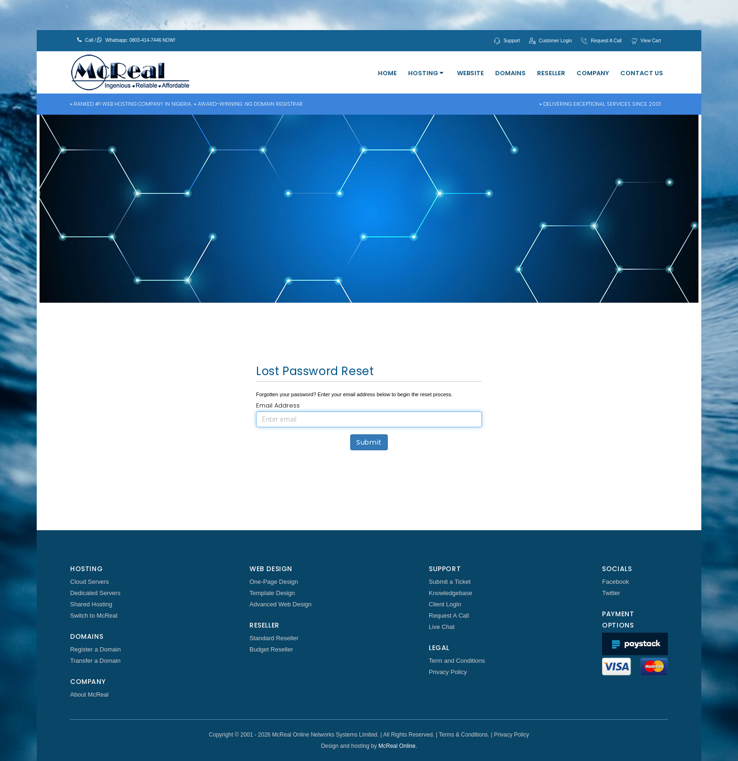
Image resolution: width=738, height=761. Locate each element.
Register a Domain (95, 649)
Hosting (425, 73)
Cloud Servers (89, 581)
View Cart (651, 40)
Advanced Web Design (280, 604)
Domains (510, 73)
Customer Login (555, 40)
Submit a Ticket (450, 581)
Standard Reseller (273, 638)
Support (512, 40)
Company (593, 73)
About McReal (89, 694)
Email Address (278, 405)
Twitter (611, 592)
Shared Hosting (91, 604)
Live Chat (442, 626)
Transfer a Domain (95, 660)
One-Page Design (273, 581)
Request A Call (606, 40)
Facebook (615, 581)
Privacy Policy (448, 671)
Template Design (272, 592)
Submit (369, 442)
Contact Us (641, 73)
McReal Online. (397, 746)
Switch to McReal (93, 615)
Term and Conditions (457, 660)
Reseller (551, 73)
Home (387, 73)
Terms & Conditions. (464, 734)
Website (470, 73)
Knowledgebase (451, 592)
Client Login (445, 604)
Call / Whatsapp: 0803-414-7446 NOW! (126, 40)
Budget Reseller (271, 649)
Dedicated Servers (95, 592)
